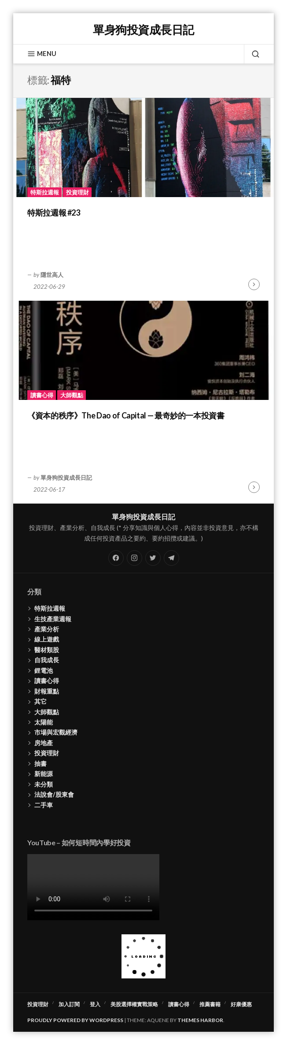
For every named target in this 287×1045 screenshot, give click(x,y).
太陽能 (43, 722)
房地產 (43, 742)
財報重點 (46, 691)
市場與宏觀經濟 (55, 732)
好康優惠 (241, 1004)
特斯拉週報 (44, 192)
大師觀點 (71, 395)
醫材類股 (46, 649)
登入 (95, 1004)
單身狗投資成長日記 (143, 29)
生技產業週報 (52, 619)
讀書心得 (41, 395)
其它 (40, 701)
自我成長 (46, 660)
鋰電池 (43, 670)
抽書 (40, 763)
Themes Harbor (200, 1020)
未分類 (43, 784)
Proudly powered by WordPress (75, 1020)
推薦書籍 (210, 1004)
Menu (41, 54)
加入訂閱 (69, 1004)
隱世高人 (51, 274)
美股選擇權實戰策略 (134, 1004)
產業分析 (46, 629)
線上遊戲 (46, 639)
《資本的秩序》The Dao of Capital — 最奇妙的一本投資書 (125, 415)
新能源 (43, 773)
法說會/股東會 (54, 794)
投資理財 (77, 192)
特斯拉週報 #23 (53, 212)
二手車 (43, 805)
